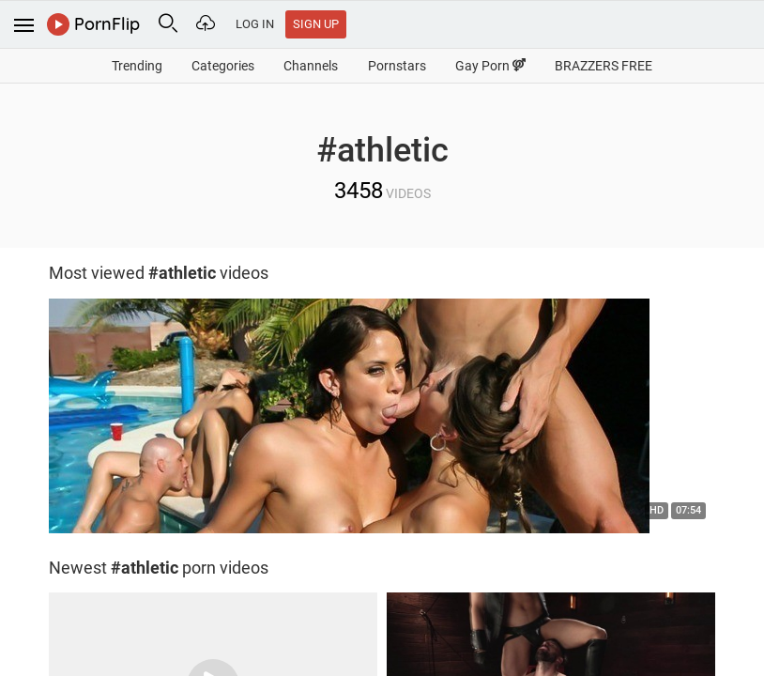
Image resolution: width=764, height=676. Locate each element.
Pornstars (397, 65)
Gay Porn (490, 65)
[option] (382, 421)
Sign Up (316, 24)
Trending (137, 65)
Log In (255, 24)
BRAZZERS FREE (603, 65)
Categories (222, 65)
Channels (310, 65)
